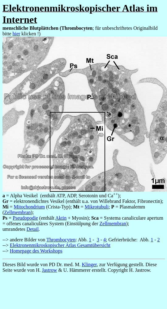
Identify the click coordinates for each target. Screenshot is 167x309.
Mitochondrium (29, 206)
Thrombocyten (60, 239)
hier (16, 33)
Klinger (89, 264)
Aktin (60, 218)
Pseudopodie (25, 218)
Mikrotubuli (97, 206)
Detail (33, 229)
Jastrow (49, 270)
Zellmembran (17, 212)
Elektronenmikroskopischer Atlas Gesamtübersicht (60, 245)
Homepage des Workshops (36, 250)
